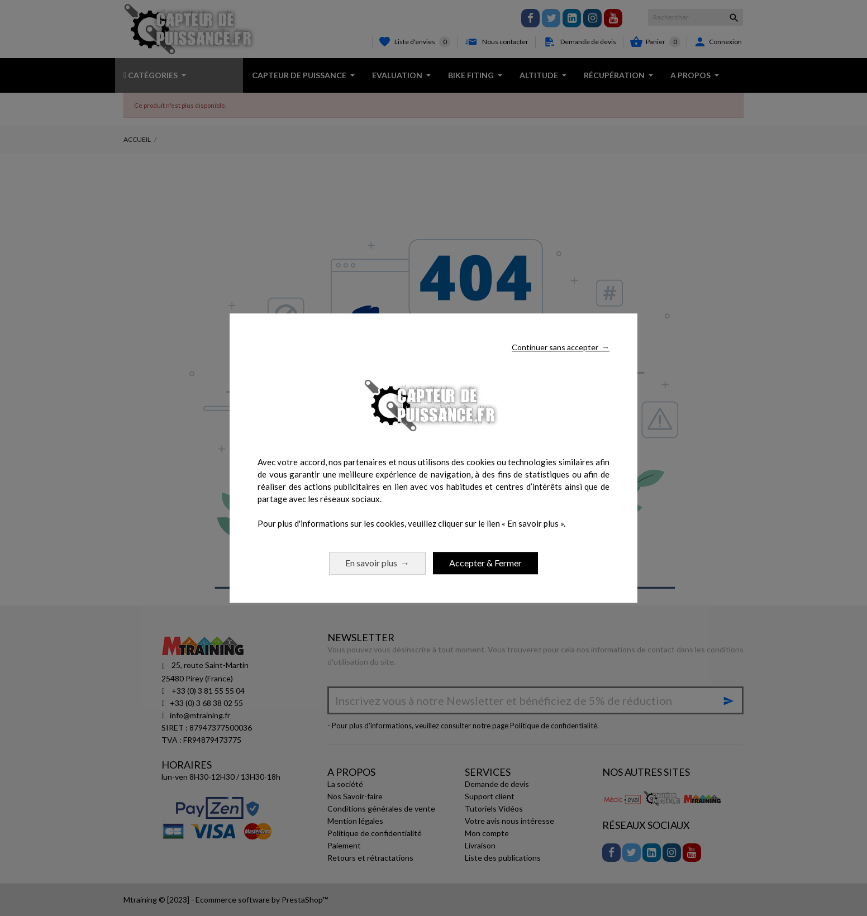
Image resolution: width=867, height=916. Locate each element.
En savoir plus (377, 562)
